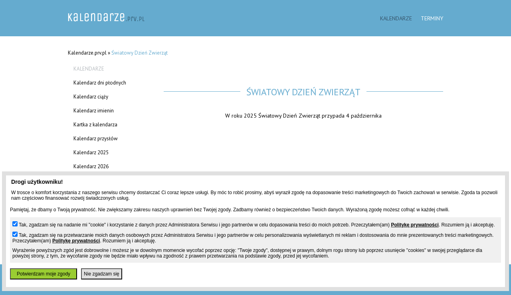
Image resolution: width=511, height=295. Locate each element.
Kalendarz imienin (93, 110)
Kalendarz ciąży (90, 96)
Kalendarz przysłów (95, 138)
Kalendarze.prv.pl (87, 52)
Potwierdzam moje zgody (43, 274)
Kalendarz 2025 (91, 152)
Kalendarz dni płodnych (99, 82)
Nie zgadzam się (101, 274)
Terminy (432, 18)
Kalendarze (396, 18)
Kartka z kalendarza (95, 124)
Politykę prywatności (414, 225)
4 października (364, 115)
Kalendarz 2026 (91, 166)
